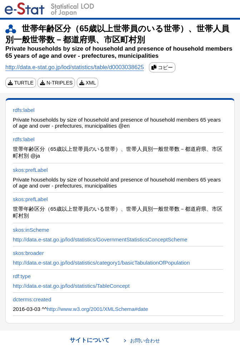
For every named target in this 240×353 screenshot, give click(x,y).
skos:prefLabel (30, 170)
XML (87, 83)
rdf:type (22, 276)
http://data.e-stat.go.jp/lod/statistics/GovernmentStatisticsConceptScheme (100, 239)
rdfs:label (24, 110)
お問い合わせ (145, 340)
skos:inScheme (31, 230)
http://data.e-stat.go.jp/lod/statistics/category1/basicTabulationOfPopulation (101, 263)
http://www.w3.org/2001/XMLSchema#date (97, 309)
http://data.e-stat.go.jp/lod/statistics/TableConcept (71, 286)
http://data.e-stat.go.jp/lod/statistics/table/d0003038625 (74, 67)
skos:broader (28, 253)
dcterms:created (32, 299)
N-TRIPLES (56, 83)
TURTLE (21, 83)
